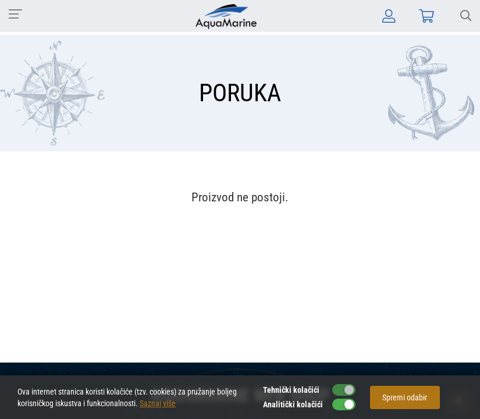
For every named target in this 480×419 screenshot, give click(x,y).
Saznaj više (158, 403)
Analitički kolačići (293, 404)
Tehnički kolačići (291, 390)
